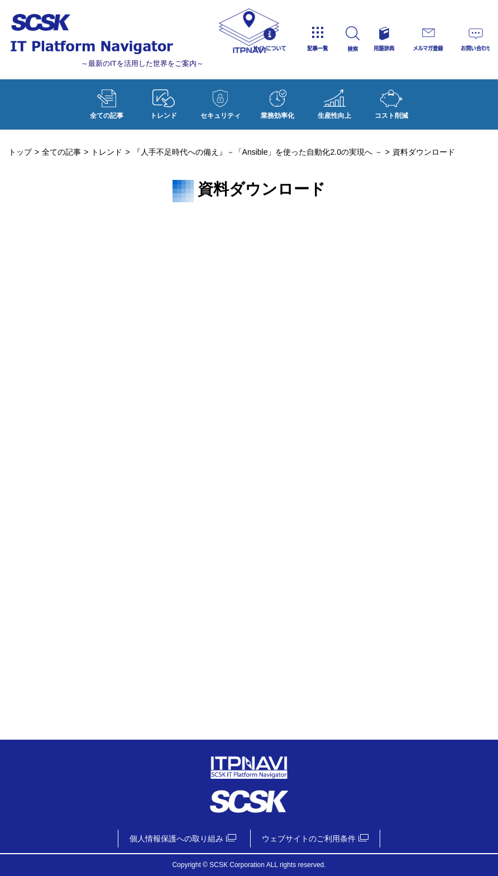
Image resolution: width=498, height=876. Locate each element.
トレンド (163, 102)
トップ (20, 151)
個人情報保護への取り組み (176, 838)
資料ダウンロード (249, 469)
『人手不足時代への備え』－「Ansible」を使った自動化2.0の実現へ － (257, 151)
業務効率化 (277, 102)
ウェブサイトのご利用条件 (309, 838)
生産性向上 (334, 102)
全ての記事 (106, 102)
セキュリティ (220, 102)
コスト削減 (391, 102)
